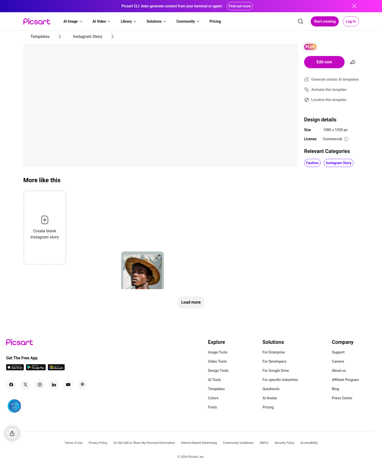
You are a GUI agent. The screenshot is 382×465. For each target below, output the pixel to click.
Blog (335, 389)
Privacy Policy (98, 443)
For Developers (274, 361)
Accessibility (309, 443)
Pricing (268, 407)
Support (338, 352)
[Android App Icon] (36, 369)
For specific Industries (280, 380)
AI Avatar (269, 398)
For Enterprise (273, 352)
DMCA (264, 443)
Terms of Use (73, 443)
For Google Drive (275, 371)
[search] (300, 21)
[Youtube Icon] (68, 384)
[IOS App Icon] (15, 369)
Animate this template (329, 90)
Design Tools (218, 371)
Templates (216, 389)
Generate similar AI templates (335, 79)
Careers (338, 361)
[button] (73, 21)
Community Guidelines (238, 443)
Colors (213, 398)
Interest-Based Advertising (199, 443)
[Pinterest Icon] (82, 384)
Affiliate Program (345, 380)
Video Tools (217, 361)
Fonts (212, 407)
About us (339, 371)
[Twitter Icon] (25, 384)
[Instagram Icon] (40, 384)
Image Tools (218, 352)
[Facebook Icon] (11, 384)
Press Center (342, 398)
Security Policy (284, 443)
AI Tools (214, 380)
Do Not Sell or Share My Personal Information (144, 443)
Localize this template (328, 100)
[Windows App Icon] (56, 369)
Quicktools (270, 389)
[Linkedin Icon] (54, 384)
